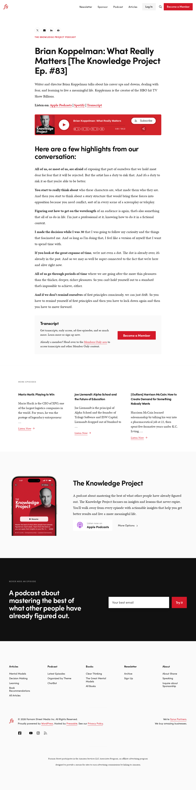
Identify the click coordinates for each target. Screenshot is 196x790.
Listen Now (26, 428)
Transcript (94, 105)
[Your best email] (139, 602)
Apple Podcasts (61, 105)
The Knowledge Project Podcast (55, 36)
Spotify (79, 105)
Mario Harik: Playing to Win (36, 394)
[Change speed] (76, 129)
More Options (128, 525)
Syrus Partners (178, 719)
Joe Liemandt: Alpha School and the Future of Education (96, 396)
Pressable (71, 723)
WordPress (47, 723)
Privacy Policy (95, 723)
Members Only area (95, 342)
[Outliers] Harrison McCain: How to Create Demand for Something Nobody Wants (154, 399)
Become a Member (136, 335)
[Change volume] (102, 129)
